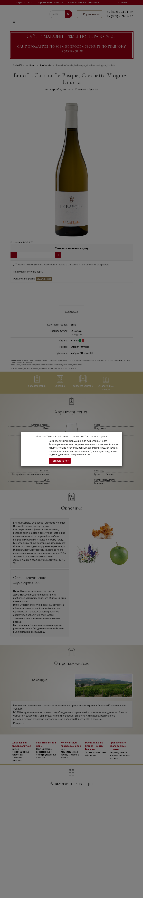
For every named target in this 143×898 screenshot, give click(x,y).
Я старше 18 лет (60, 460)
